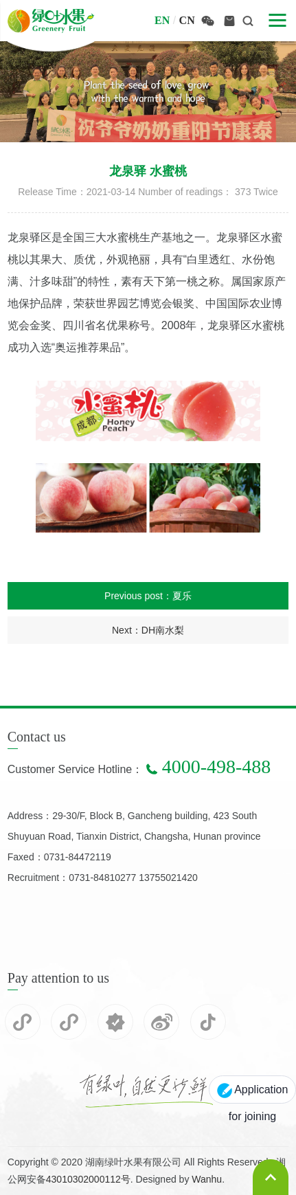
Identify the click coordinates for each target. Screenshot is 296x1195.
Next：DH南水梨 (148, 630)
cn (187, 20)
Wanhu (207, 1179)
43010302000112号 (88, 1179)
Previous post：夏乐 (148, 595)
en (162, 20)
